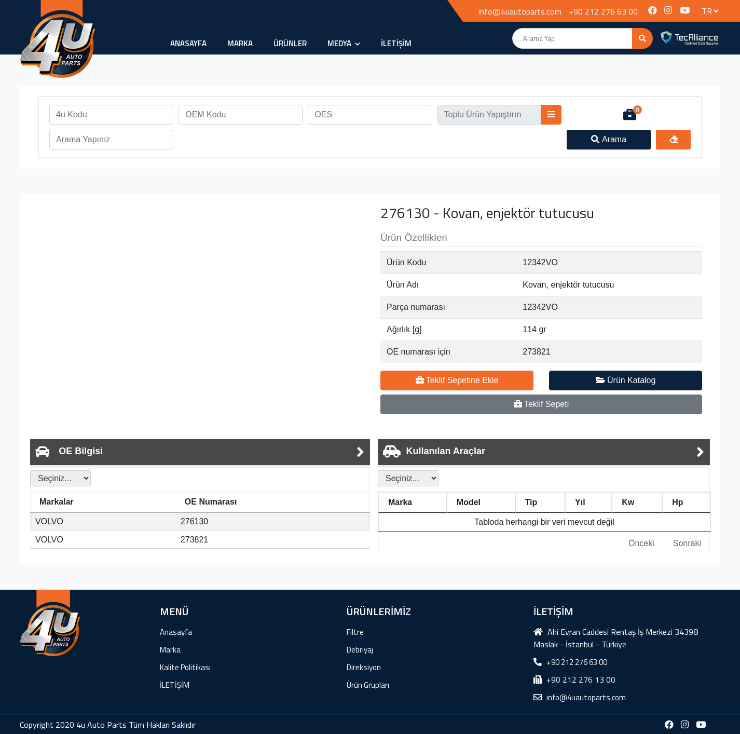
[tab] (200, 452)
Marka (240, 43)
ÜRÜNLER (290, 43)
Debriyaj (360, 650)
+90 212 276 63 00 (603, 11)
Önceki (641, 543)
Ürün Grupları (368, 685)
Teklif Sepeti (541, 404)
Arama (608, 139)
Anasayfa (188, 43)
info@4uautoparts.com (519, 11)
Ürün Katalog (626, 380)
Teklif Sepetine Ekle (457, 380)
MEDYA (343, 43)
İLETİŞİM (396, 43)
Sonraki (687, 543)
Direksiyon (364, 667)
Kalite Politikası (185, 667)
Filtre (355, 632)
